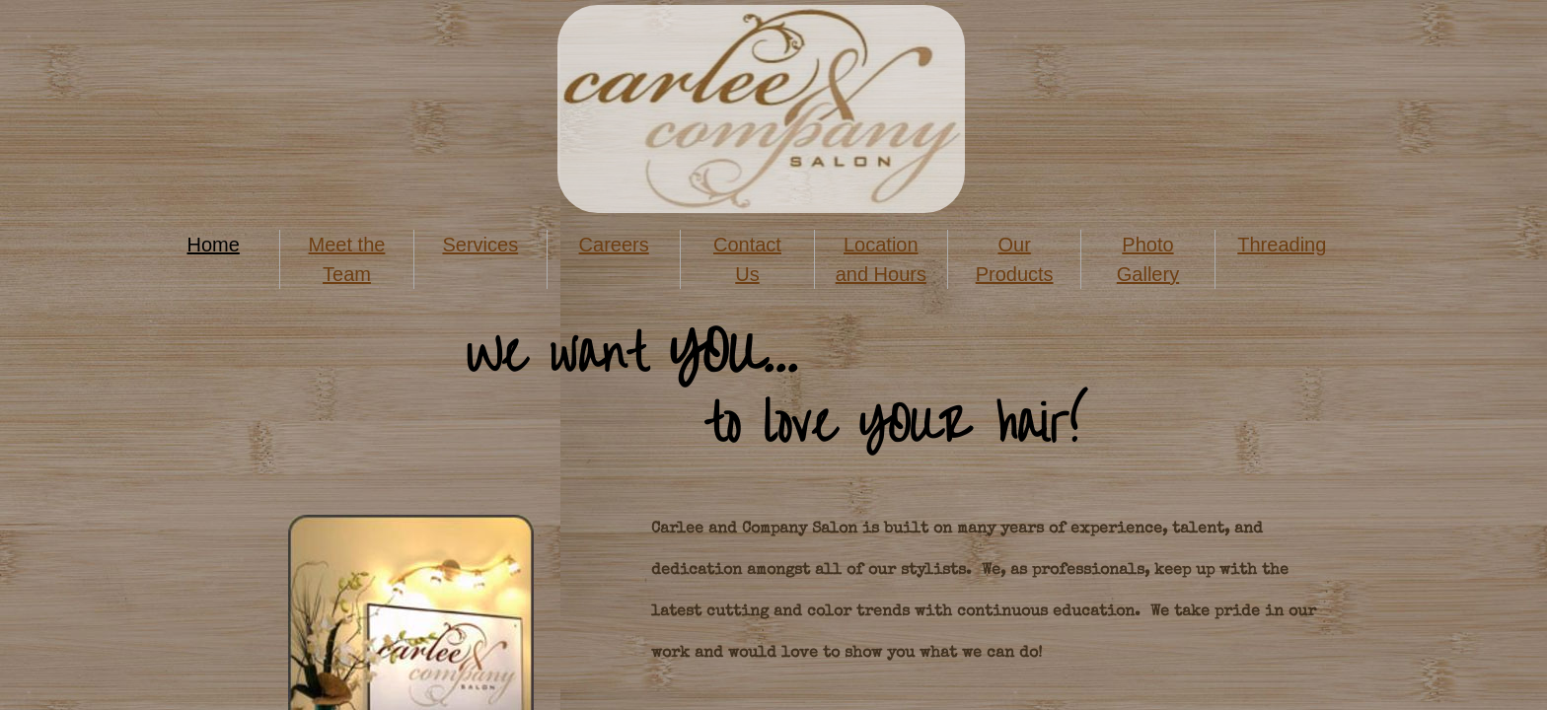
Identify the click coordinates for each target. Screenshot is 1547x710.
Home (212, 244)
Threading (1281, 244)
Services (480, 244)
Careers (614, 244)
